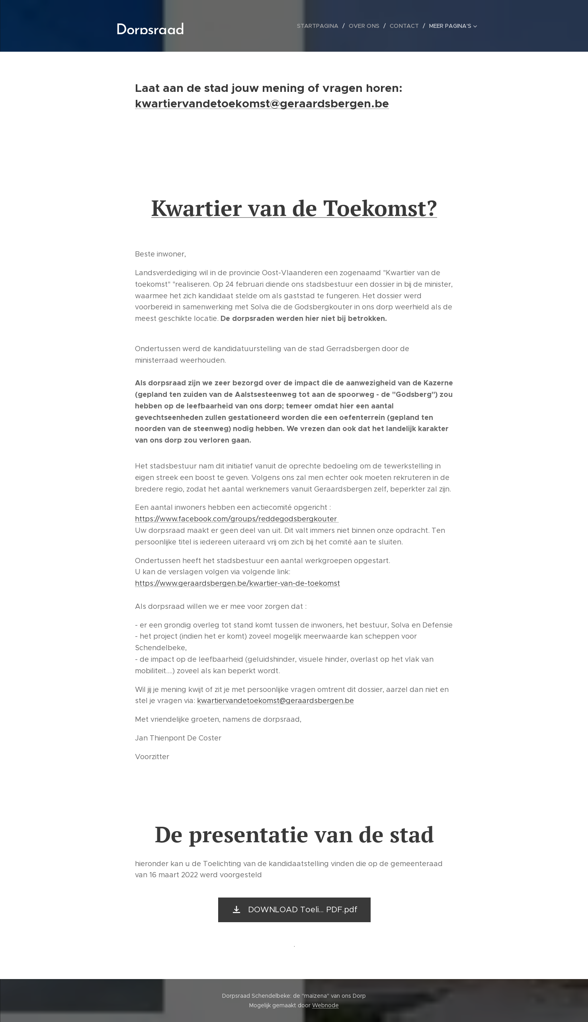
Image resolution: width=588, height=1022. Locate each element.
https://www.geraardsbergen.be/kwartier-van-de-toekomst (237, 583)
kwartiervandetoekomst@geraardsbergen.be (262, 103)
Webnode (325, 1005)
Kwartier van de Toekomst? (294, 207)
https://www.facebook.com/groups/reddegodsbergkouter (237, 519)
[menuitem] (224, 26)
